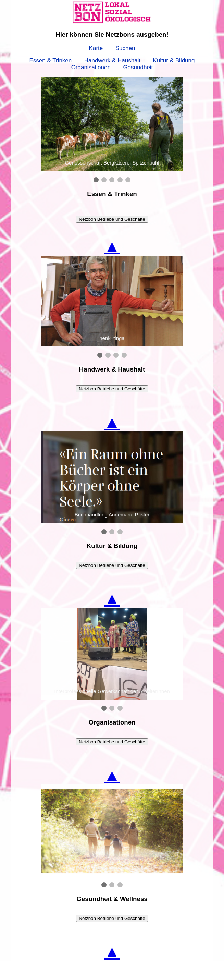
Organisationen (91, 67)
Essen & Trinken (50, 60)
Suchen (125, 48)
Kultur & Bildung (174, 60)
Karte (96, 48)
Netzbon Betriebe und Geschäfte (112, 219)
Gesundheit (138, 67)
